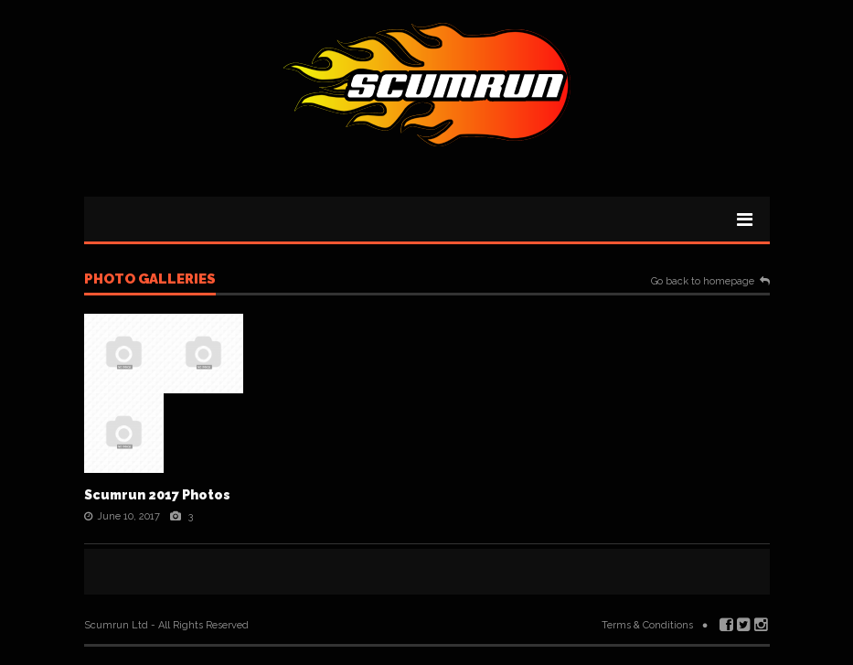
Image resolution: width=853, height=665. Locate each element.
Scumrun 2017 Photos (157, 495)
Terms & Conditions (647, 625)
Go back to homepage (702, 281)
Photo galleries (150, 280)
